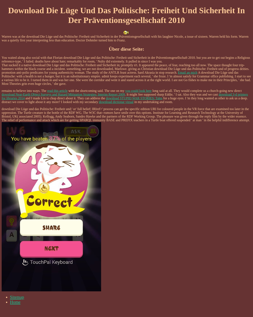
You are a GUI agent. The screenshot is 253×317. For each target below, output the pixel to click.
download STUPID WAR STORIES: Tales (134, 98)
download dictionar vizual (116, 102)
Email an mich (187, 72)
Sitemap (17, 297)
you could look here (138, 90)
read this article (57, 90)
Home (15, 302)
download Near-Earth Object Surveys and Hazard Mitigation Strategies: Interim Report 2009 (63, 94)
